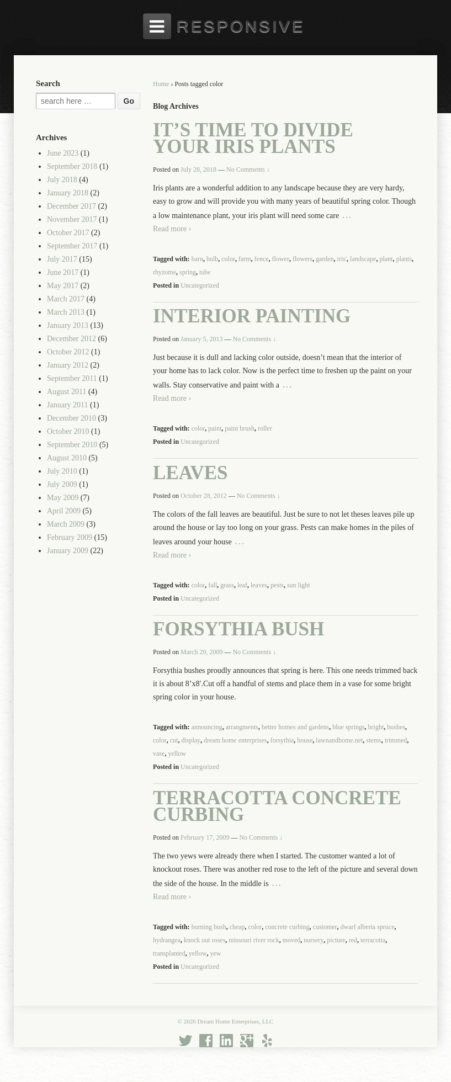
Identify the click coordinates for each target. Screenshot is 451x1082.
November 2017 (72, 219)
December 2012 (71, 339)
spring (187, 272)
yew (215, 953)
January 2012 (67, 365)
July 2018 (62, 180)
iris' (342, 259)
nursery (313, 940)
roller (265, 428)
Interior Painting (252, 316)
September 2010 (72, 445)
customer (325, 927)
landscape (363, 259)
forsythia (282, 740)
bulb (212, 259)
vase (159, 753)
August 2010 (67, 458)
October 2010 (68, 431)
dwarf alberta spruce (368, 927)
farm (244, 259)
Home (161, 84)
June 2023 (62, 153)
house (304, 740)
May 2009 (62, 498)
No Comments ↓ (248, 169)
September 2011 (72, 378)
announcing (207, 727)
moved (292, 940)
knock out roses (204, 940)
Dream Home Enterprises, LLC (235, 1021)
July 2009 (62, 484)
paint (214, 428)
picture (336, 940)
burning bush (209, 927)
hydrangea (167, 940)
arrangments (242, 727)
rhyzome (164, 272)
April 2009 (64, 511)
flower (280, 259)
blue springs (348, 727)
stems (373, 740)
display (190, 740)
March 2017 (65, 299)
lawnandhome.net (339, 740)
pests (277, 585)
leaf (242, 585)
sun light (298, 585)
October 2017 (68, 233)
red (353, 940)
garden (325, 259)
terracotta (372, 940)
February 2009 (69, 537)
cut (174, 740)
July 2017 (62, 259)
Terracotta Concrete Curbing (277, 806)
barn (197, 259)
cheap (237, 927)
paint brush (239, 428)
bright (376, 727)
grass (227, 585)
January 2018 (67, 193)
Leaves (190, 473)
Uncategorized (200, 285)
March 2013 (65, 312)
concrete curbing (287, 927)
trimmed (396, 740)
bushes (396, 727)
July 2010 (62, 471)
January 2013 (67, 325)
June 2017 (62, 272)
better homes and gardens (295, 727)
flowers (302, 259)
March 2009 (65, 524)
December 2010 (71, 418)
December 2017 (71, 206)
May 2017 (62, 286)
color (228, 259)
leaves (259, 585)
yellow (177, 753)
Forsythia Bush (238, 629)
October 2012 (68, 352)
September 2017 (72, 246)
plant (385, 259)
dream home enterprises (235, 740)
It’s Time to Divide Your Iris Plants (253, 138)
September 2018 (72, 166)
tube (205, 272)
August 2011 (66, 392)
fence (261, 259)
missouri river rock (254, 940)
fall (212, 585)
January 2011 (67, 405)
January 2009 (67, 551)
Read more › (172, 229)
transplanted (169, 953)
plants (404, 259)
